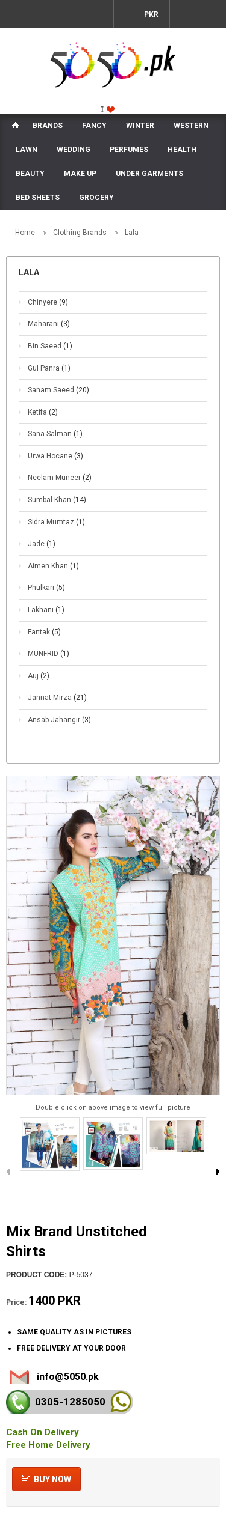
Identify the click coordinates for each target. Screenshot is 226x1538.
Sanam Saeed (58, 390)
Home (25, 232)
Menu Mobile (28, 14)
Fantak (44, 632)
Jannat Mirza (57, 697)
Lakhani (46, 610)
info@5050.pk (68, 1376)
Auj (38, 676)
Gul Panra (49, 368)
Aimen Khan (53, 566)
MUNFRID (48, 653)
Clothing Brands (80, 232)
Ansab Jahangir (59, 720)
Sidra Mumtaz (56, 522)
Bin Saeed (50, 346)
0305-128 (70, 1402)
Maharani (49, 324)
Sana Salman (55, 434)
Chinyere (48, 302)
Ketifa (43, 412)
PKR (150, 14)
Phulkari (46, 587)
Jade (41, 544)
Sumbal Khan (57, 500)
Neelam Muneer (60, 477)
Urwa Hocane (55, 456)
